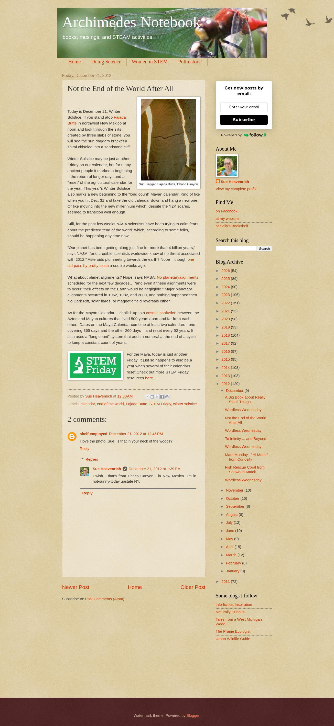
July (230, 522)
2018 (226, 335)
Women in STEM (150, 61)
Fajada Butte (136, 404)
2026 (226, 271)
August (232, 515)
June (230, 531)
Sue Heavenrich (107, 469)
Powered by (243, 135)
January (233, 571)
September (235, 506)
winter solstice (185, 404)
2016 (226, 351)
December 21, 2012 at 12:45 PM (136, 434)
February (234, 563)
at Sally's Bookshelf (232, 226)
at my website (227, 219)
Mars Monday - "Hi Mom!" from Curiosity (246, 457)
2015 (226, 359)
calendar (88, 404)
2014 (226, 368)
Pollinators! (190, 61)
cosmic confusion (162, 313)
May (230, 539)
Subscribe (244, 119)
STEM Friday (160, 404)
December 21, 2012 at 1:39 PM (155, 469)
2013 (226, 376)
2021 (226, 311)
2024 (226, 287)
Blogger (193, 715)
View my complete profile (236, 189)
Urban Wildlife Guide (233, 639)
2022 (226, 303)
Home (74, 61)
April (230, 547)
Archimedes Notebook (131, 22)
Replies (91, 459)
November (235, 490)
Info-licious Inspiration (234, 605)
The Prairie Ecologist (233, 631)
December (235, 391)
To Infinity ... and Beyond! (246, 439)
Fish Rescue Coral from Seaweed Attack (245, 469)
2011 (226, 582)
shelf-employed (93, 434)
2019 (226, 327)
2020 (226, 319)
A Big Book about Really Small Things (245, 399)
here (149, 378)
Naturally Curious (230, 612)
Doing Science (106, 61)
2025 (226, 279)
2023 (226, 295)
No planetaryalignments (177, 277)
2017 (226, 343)
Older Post (192, 587)
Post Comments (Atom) (104, 599)
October (233, 498)
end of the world (110, 404)
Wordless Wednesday (243, 410)
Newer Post (75, 587)
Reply (85, 449)
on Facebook (227, 211)
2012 (226, 384)
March (232, 555)
